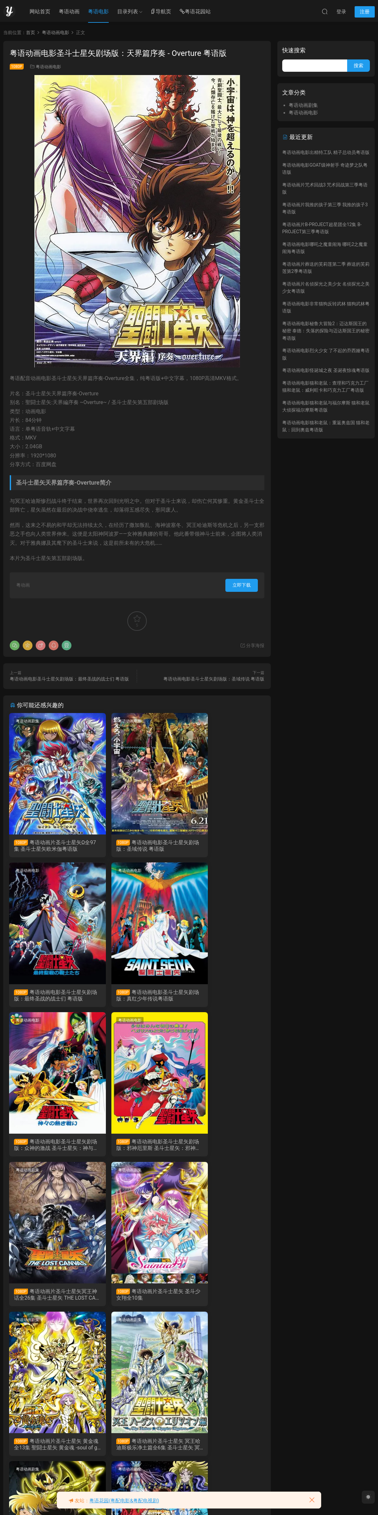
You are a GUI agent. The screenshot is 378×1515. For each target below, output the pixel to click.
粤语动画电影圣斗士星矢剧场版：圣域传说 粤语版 (213, 678)
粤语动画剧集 (28, 721)
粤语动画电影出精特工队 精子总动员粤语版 (326, 152)
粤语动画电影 (48, 66)
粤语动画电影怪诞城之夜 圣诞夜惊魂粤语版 (326, 370)
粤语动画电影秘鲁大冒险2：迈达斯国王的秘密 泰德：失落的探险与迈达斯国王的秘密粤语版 (326, 331)
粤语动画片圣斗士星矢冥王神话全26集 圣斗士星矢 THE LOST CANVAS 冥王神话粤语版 (49, 1147)
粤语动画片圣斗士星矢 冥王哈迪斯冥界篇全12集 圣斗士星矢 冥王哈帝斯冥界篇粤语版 (136, 1298)
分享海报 (252, 645)
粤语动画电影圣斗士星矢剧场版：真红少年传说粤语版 (48, 996)
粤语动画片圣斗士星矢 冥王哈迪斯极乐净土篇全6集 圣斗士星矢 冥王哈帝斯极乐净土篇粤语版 (49, 1298)
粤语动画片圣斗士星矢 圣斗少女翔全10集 (135, 1147)
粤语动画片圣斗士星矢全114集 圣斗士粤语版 (48, 1449)
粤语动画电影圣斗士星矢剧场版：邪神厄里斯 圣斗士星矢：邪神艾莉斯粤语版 (223, 996)
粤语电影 (98, 11)
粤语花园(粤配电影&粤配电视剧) (124, 1501)
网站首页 (40, 11)
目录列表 (127, 11)
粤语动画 (69, 11)
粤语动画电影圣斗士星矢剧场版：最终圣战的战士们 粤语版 (69, 678)
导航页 (160, 11)
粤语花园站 (195, 11)
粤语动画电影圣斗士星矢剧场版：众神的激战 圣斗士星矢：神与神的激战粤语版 (136, 996)
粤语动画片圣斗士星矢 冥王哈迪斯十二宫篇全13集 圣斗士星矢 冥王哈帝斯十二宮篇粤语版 (223, 1298)
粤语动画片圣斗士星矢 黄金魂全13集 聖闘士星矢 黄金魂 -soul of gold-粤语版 (224, 1147)
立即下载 (242, 585)
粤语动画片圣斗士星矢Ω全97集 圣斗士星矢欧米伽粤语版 (48, 845)
